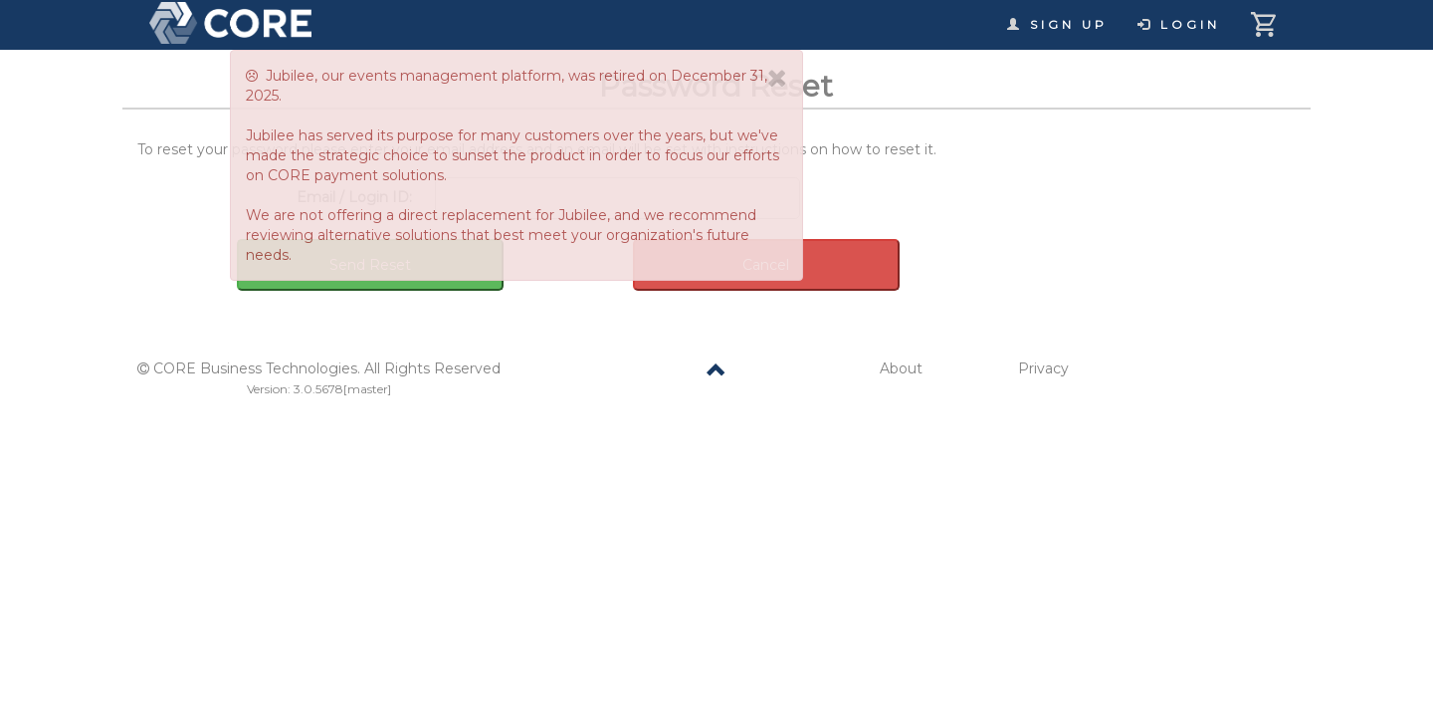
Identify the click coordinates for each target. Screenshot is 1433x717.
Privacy (1043, 368)
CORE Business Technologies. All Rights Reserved (327, 368)
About (901, 368)
